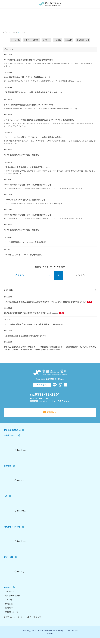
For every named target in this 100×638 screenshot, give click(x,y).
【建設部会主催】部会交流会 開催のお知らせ (23, 336)
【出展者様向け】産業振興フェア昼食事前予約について (27, 167)
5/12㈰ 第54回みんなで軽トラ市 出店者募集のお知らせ (27, 215)
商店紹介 (69, 40)
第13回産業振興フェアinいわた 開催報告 (21, 230)
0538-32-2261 (47, 394)
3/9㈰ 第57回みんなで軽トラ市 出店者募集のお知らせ (27, 77)
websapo (50, 633)
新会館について (82, 40)
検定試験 (57, 40)
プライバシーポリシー (14, 617)
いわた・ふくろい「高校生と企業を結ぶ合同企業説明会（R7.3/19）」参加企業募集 (39, 120)
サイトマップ (34, 617)
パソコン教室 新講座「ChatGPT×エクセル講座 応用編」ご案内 (30, 324)
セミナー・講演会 (31, 40)
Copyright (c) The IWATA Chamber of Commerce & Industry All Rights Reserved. (50, 630)
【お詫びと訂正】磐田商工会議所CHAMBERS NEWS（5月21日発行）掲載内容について (41, 302)
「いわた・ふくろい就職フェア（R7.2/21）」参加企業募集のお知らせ (33, 137)
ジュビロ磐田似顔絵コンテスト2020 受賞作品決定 (25, 242)
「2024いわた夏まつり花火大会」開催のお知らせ (24, 200)
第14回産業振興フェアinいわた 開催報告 (21, 155)
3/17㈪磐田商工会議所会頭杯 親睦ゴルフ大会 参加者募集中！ (29, 60)
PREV (21, 275)
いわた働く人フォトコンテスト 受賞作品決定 (23, 255)
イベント (46, 40)
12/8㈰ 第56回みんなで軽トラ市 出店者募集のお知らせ (27, 185)
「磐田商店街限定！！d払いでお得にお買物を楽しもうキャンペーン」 (33, 92)
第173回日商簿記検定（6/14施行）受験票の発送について (28, 313)
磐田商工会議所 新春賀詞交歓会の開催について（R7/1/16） (29, 105)
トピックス (15, 40)
